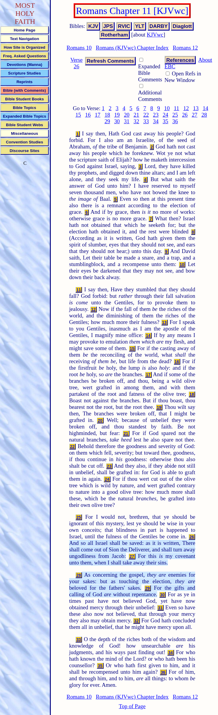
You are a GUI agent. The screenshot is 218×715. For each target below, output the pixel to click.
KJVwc (155, 34)
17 (97, 115)
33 (146, 121)
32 (136, 121)
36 (175, 121)
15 (78, 115)
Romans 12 (185, 48)
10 (167, 108)
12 (186, 108)
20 (126, 115)
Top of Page (132, 706)
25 (175, 115)
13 (196, 108)
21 (136, 115)
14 (205, 108)
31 (126, 121)
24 (165, 115)
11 (176, 108)
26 (185, 115)
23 (156, 115)
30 (117, 121)
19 (117, 115)
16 (88, 115)
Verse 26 (76, 63)
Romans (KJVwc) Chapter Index (132, 48)
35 (165, 121)
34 (156, 121)
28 (204, 115)
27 (195, 115)
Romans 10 (79, 48)
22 (146, 115)
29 (107, 121)
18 (107, 115)
